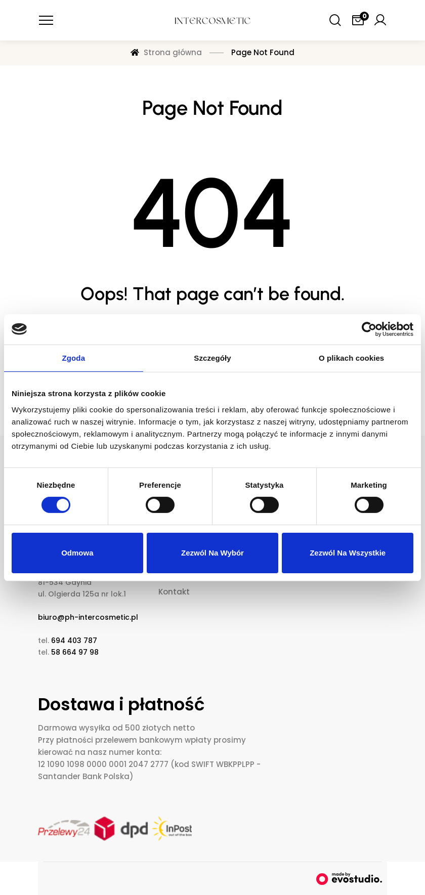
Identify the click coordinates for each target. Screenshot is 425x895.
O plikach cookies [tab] (351, 357)
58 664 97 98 (75, 652)
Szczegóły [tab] (212, 357)
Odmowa (77, 552)
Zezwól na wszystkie (348, 552)
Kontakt (174, 591)
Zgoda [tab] (74, 357)
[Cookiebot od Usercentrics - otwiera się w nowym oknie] (369, 328)
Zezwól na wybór (212, 552)
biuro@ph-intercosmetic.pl (88, 617)
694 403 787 (74, 640)
